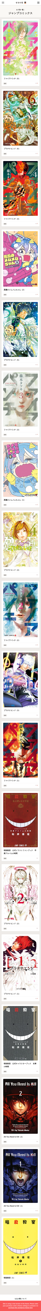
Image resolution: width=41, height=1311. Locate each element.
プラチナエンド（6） (12, 149)
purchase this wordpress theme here (20, 1308)
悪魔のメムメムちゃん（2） (14, 290)
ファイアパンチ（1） (12, 781)
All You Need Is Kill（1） (14, 1206)
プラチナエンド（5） (12, 360)
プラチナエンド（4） (12, 570)
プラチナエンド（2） (12, 924)
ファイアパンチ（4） (12, 219)
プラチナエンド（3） (12, 710)
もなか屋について (21, 1299)
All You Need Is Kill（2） (14, 1137)
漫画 (5, 83)
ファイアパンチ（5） (12, 79)
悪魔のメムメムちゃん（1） (14, 500)
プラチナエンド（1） (12, 994)
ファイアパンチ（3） (12, 430)
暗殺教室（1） (9, 1278)
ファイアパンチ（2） (12, 640)
